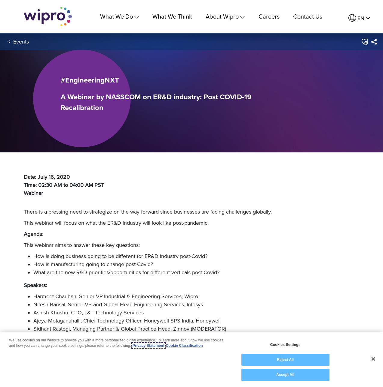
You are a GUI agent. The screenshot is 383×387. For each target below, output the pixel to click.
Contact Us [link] (307, 16)
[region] (191, 359)
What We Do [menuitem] (119, 16)
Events (21, 41)
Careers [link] (269, 16)
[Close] (373, 359)
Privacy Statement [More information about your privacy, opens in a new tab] (148, 346)
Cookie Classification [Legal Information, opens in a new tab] (184, 346)
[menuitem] (359, 18)
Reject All (285, 360)
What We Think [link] (172, 16)
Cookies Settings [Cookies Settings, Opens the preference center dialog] (285, 345)
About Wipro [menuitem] (225, 16)
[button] (364, 41)
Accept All (285, 375)
